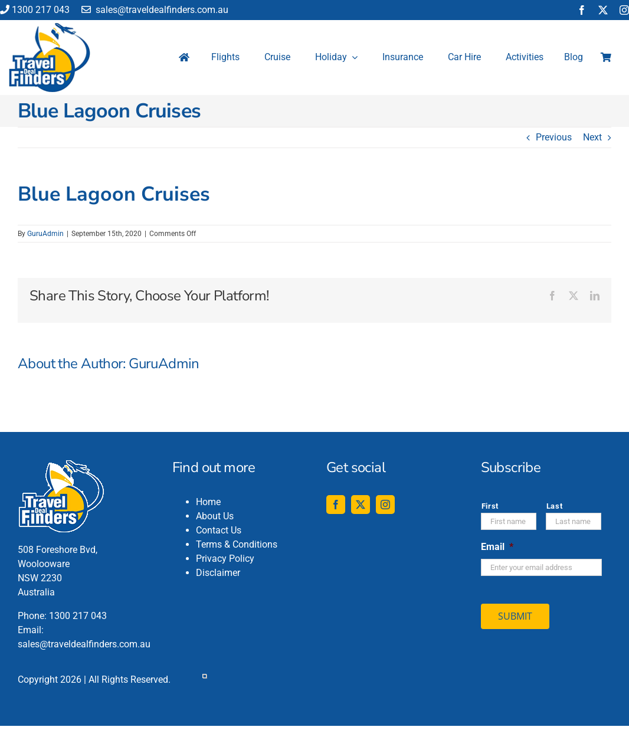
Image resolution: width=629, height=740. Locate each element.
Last (554, 506)
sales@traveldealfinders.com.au (154, 9)
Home (208, 501)
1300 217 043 (35, 9)
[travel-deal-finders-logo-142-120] (49, 27)
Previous (554, 137)
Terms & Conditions (236, 544)
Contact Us (218, 530)
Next (592, 137)
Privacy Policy (225, 558)
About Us (215, 516)
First (490, 506)
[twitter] (603, 10)
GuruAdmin (45, 234)
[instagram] (624, 10)
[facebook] (582, 10)
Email (497, 546)
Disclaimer (218, 572)
